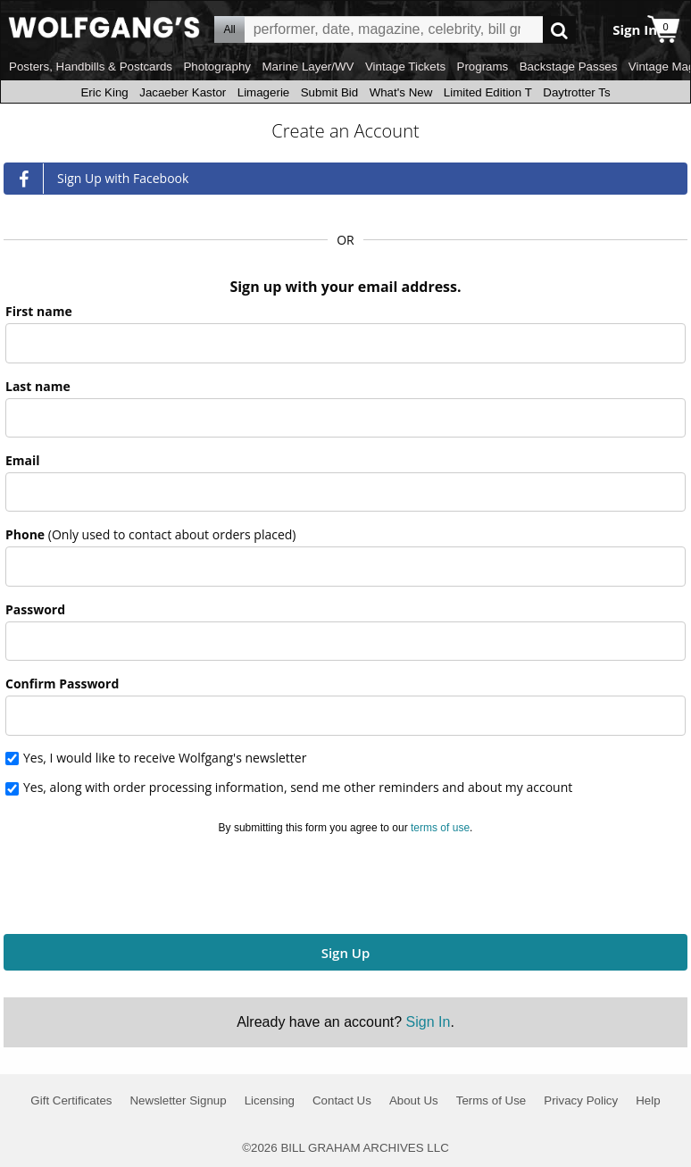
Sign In (428, 1021)
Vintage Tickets (405, 66)
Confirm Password (62, 683)
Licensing (270, 1100)
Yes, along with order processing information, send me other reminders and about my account (297, 788)
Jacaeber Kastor (182, 92)
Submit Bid (329, 92)
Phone (150, 534)
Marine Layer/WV (308, 66)
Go (559, 30)
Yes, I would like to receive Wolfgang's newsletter (164, 758)
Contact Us (341, 1100)
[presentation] (345, 881)
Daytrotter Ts (576, 92)
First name (38, 311)
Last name (38, 386)
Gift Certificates (71, 1100)
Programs (483, 66)
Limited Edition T (488, 92)
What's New (401, 92)
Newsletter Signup (177, 1100)
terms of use (440, 827)
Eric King (104, 92)
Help (648, 1100)
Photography (217, 66)
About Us (413, 1100)
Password (35, 609)
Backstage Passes (569, 66)
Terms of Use (491, 1100)
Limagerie (263, 92)
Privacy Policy (581, 1100)
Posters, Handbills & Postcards (90, 66)
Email (22, 460)
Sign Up (345, 953)
